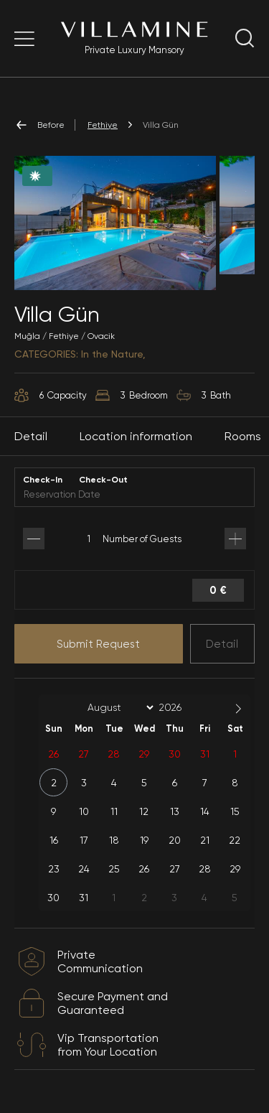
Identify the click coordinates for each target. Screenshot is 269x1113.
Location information (136, 436)
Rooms (243, 436)
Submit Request (98, 644)
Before (39, 125)
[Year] (181, 707)
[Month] (118, 707)
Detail (222, 644)
